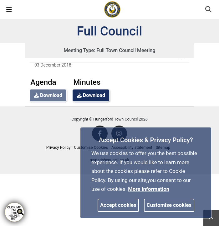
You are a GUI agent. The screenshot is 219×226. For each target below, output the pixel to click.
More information (148, 189)
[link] (112, 9)
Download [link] (91, 95)
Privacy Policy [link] (58, 147)
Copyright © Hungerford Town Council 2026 (109, 119)
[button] (208, 10)
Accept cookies (118, 205)
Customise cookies (169, 205)
